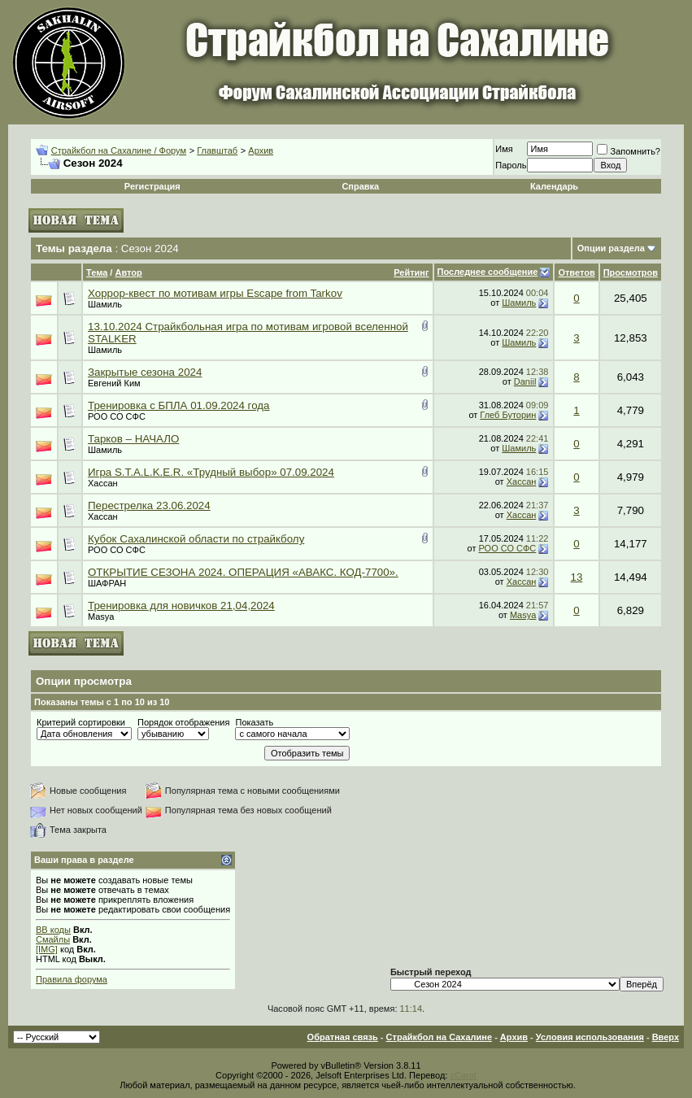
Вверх (665, 1037)
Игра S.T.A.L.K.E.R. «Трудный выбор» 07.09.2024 (211, 472)
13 (577, 577)
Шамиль (105, 304)
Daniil (525, 381)
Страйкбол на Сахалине (439, 1037)
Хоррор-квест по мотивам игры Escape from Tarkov (215, 293)
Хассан (103, 483)
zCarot (463, 1075)
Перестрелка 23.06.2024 (149, 505)
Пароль (510, 165)
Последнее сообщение (487, 272)
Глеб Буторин (508, 415)
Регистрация (152, 186)
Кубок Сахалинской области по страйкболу (196, 539)
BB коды (53, 930)
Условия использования (590, 1037)
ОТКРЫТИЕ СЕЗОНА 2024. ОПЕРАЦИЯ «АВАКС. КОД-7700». (243, 572)
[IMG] (47, 949)
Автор (128, 272)
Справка (360, 186)
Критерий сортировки (81, 722)
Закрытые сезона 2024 (145, 372)
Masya (101, 616)
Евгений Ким (114, 383)
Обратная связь (342, 1037)
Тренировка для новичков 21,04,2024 (181, 605)
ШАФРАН (107, 583)
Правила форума (71, 979)
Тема (96, 272)
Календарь (554, 186)
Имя (503, 149)
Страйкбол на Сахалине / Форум (118, 150)
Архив (260, 150)
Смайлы (53, 939)
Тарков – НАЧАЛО (133, 439)
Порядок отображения (183, 722)
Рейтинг (411, 272)
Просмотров (630, 272)
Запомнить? (628, 151)
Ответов (576, 272)
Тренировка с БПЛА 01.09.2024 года (179, 405)
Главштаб (217, 150)
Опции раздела (611, 248)
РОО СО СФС (117, 416)
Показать (254, 722)
